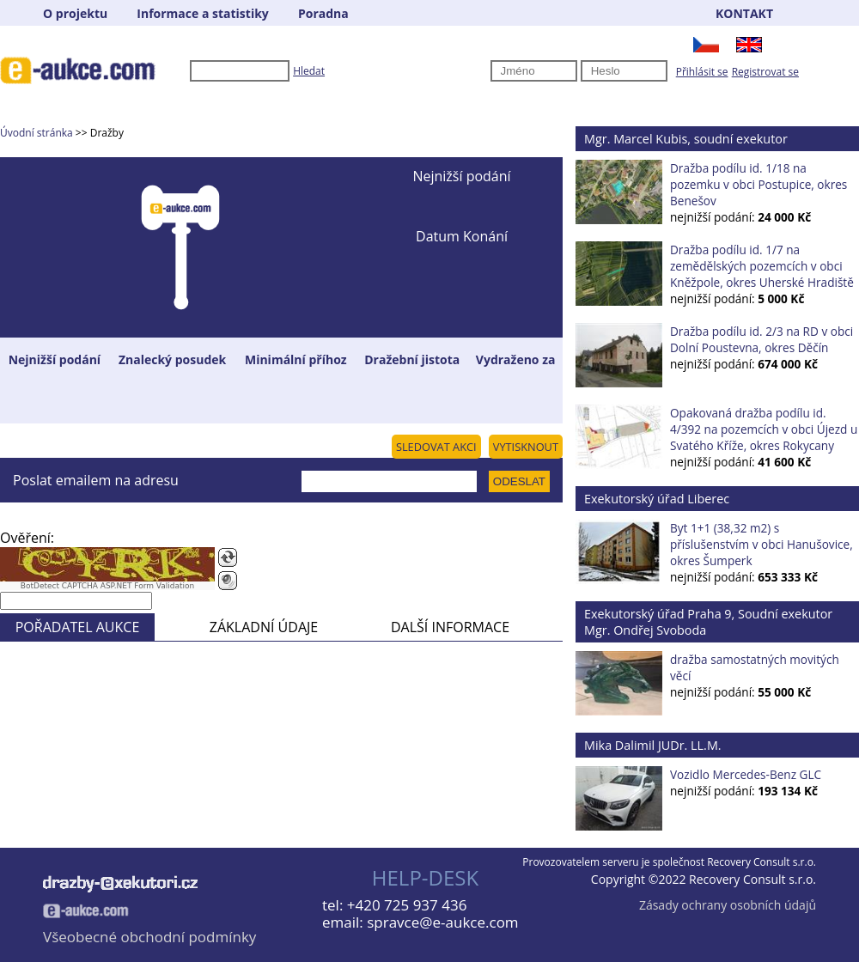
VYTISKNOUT (525, 446)
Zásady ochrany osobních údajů (727, 905)
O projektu (75, 13)
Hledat (309, 71)
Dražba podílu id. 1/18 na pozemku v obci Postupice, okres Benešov (758, 184)
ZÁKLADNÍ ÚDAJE (264, 627)
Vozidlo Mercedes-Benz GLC (745, 774)
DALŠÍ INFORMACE (450, 627)
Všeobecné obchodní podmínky (149, 937)
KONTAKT (744, 13)
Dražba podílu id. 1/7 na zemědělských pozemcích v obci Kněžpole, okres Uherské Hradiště (762, 265)
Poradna (323, 13)
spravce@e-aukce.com (442, 922)
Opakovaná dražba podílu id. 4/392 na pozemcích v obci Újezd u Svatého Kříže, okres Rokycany (763, 429)
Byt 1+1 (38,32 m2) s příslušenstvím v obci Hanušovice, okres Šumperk (761, 544)
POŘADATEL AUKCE (77, 627)
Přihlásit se (702, 71)
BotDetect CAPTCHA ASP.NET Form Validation (108, 585)
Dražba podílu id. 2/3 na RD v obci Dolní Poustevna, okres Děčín (761, 339)
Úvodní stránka (36, 132)
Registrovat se (765, 71)
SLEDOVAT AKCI (436, 446)
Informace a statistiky (202, 13)
